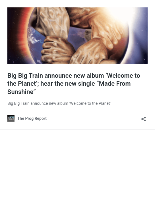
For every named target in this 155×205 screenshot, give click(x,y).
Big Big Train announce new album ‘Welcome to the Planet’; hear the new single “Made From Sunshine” (73, 83)
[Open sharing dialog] (144, 117)
